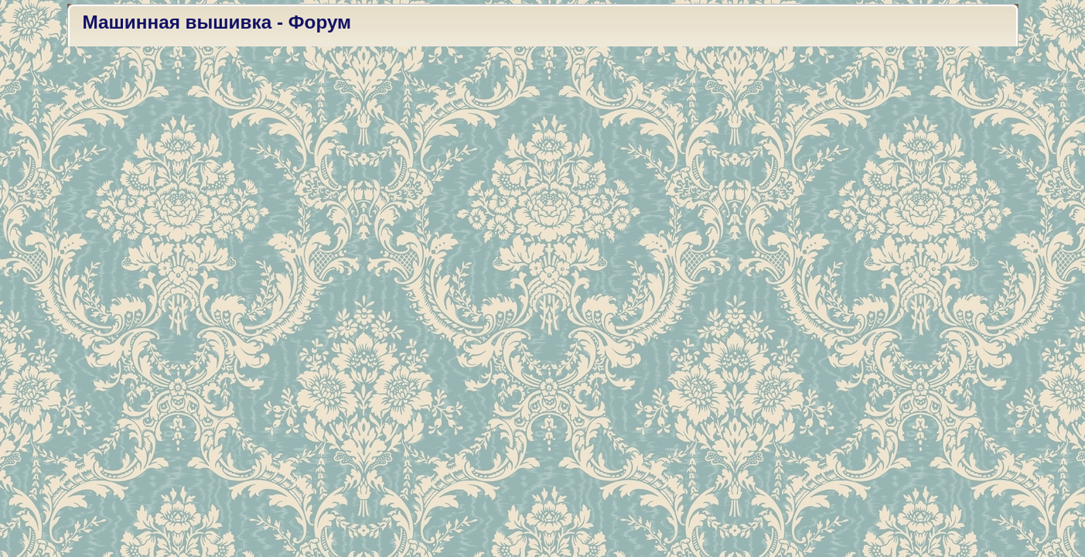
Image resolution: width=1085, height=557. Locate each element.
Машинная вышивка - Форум (217, 22)
